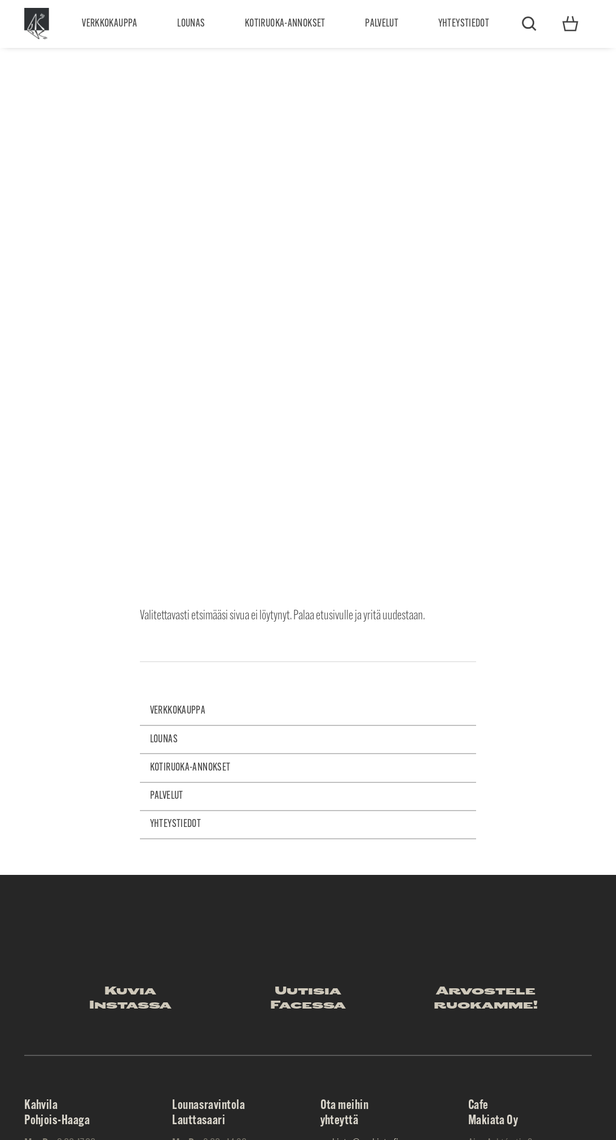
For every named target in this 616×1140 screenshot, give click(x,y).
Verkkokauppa (110, 24)
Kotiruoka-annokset (285, 24)
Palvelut (381, 24)
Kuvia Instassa (130, 999)
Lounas (191, 24)
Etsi (529, 23)
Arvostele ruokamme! (486, 999)
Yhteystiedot (464, 24)
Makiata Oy (36, 23)
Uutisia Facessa (308, 999)
